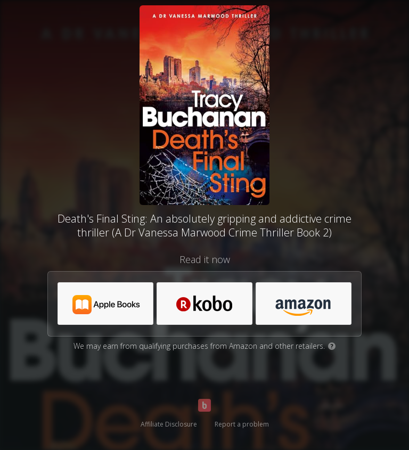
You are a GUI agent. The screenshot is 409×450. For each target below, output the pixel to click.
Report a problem (242, 424)
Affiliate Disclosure (169, 424)
